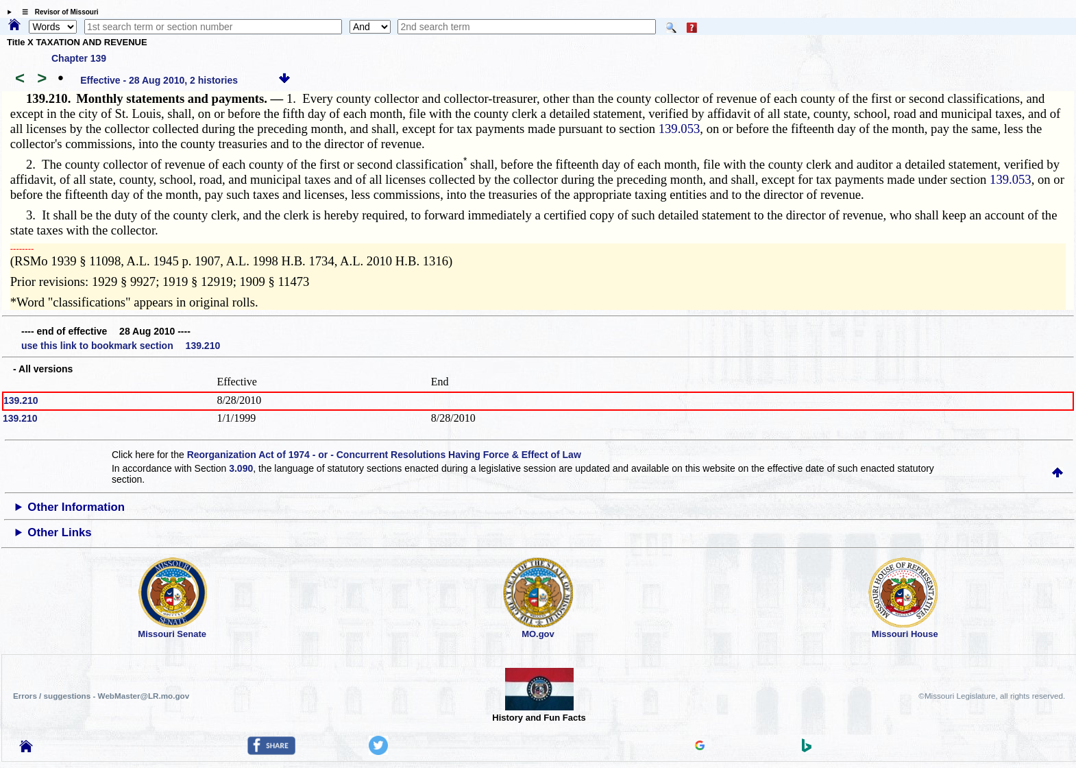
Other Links (59, 532)
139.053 (679, 128)
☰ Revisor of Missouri (57, 12)
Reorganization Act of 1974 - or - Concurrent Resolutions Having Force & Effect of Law (384, 454)
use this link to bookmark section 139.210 (120, 345)
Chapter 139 (78, 58)
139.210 (20, 400)
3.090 (241, 468)
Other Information (76, 507)
